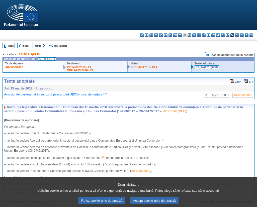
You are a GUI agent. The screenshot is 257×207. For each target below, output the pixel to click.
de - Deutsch (161, 35)
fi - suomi (246, 35)
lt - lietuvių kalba (204, 35)
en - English (175, 35)
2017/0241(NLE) (29, 54)
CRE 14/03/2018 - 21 (80, 70)
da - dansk (156, 35)
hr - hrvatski (189, 35)
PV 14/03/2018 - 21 (79, 67)
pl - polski (223, 35)
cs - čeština (151, 35)
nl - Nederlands (218, 35)
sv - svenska (251, 35)
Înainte (37, 45)
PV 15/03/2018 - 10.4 (144, 67)
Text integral (60, 45)
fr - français (180, 35)
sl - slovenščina (242, 35)
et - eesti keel (165, 35)
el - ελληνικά (170, 35)
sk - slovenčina (237, 35)
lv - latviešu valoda (199, 35)
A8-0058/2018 (14, 67)
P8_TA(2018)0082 (207, 67)
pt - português (227, 35)
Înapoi (26, 45)
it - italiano (194, 35)
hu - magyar (208, 35)
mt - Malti (213, 35)
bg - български (142, 35)
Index (11, 45)
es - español (146, 35)
